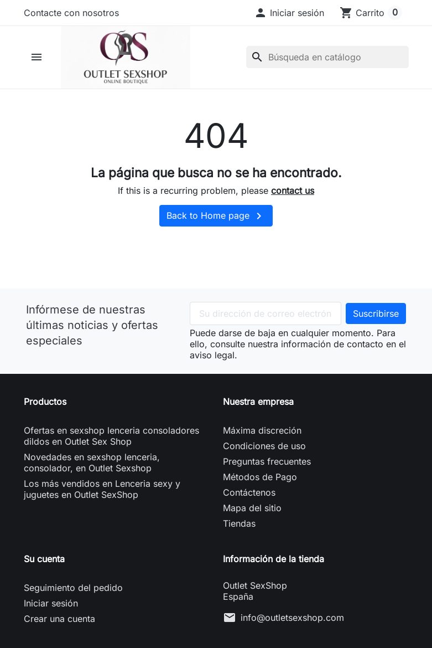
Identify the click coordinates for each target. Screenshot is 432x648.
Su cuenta (44, 561)
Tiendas (239, 525)
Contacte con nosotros (71, 12)
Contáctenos (249, 494)
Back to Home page (216, 218)
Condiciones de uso (264, 448)
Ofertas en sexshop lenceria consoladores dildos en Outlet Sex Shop (111, 438)
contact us (292, 192)
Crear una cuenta (59, 620)
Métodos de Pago (260, 479)
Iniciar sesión (51, 605)
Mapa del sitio (252, 510)
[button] (289, 13)
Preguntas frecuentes (267, 463)
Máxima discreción (262, 432)
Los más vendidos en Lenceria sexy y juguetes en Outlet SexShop (102, 491)
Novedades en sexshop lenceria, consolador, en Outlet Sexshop (92, 465)
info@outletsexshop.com (292, 619)
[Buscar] (327, 58)
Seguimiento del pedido (73, 589)
